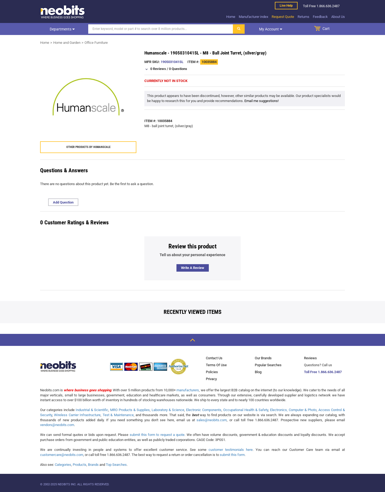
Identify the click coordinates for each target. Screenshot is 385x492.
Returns (303, 17)
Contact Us (214, 358)
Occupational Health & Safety (245, 410)
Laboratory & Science (168, 410)
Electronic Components (203, 410)
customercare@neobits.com (61, 455)
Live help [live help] (286, 5)
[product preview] (88, 98)
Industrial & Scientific (92, 410)
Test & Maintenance (118, 415)
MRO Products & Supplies (130, 410)
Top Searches (116, 465)
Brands (93, 465)
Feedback (320, 17)
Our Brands (263, 358)
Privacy (211, 379)
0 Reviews (158, 69)
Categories (63, 465)
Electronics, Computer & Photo (293, 410)
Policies (212, 372)
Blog (258, 372)
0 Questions (178, 69)
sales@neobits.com (212, 420)
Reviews (310, 358)
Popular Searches (268, 365)
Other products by (88, 147)
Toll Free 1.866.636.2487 (323, 372)
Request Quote (283, 17)
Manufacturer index (253, 17)
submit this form (232, 455)
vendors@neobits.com (57, 425)
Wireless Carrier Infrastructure (77, 415)
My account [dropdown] (270, 29)
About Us (338, 17)
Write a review (192, 268)
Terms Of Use (216, 365)
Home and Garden (66, 43)
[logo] (63, 12)
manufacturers (187, 390)
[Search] (160, 29)
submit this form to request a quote (157, 435)
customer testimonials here (231, 450)
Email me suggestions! (261, 101)
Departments (62, 29)
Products (79, 465)
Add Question (63, 202)
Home (230, 17)
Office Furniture (96, 43)
